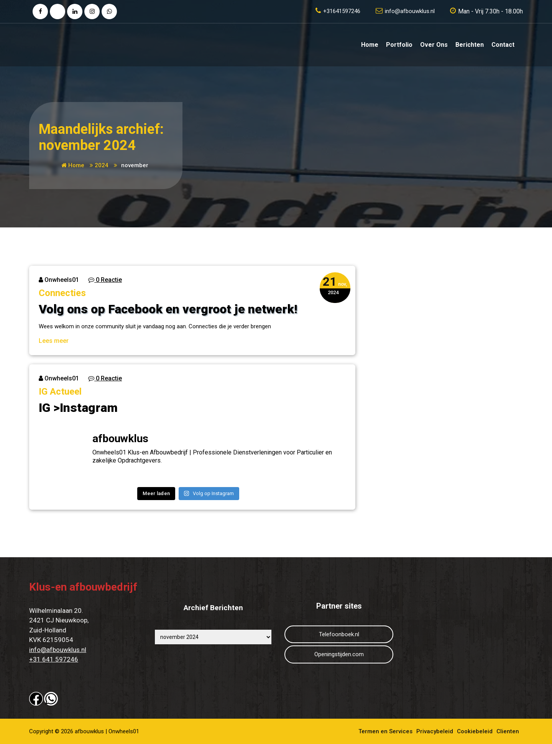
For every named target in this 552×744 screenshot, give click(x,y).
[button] (36, 699)
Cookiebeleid (475, 731)
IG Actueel (60, 391)
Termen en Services (385, 731)
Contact (502, 44)
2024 (101, 165)
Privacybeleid (434, 731)
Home (369, 44)
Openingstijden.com (339, 654)
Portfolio (399, 44)
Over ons (434, 44)
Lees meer (54, 340)
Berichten (469, 44)
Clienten (507, 731)
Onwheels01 (59, 279)
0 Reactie (105, 279)
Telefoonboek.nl (339, 634)
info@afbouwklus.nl (57, 649)
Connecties (62, 293)
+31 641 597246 (53, 659)
